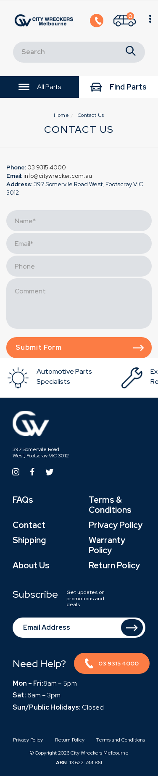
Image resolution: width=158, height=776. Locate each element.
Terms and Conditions (120, 739)
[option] (63, 378)
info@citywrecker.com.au (58, 175)
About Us (31, 565)
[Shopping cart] (124, 21)
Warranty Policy (107, 545)
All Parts (39, 87)
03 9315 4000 (46, 167)
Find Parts (118, 88)
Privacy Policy (115, 525)
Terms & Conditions (110, 504)
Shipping (29, 540)
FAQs (23, 499)
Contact (29, 525)
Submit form (80, 347)
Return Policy (114, 565)
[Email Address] (79, 628)
